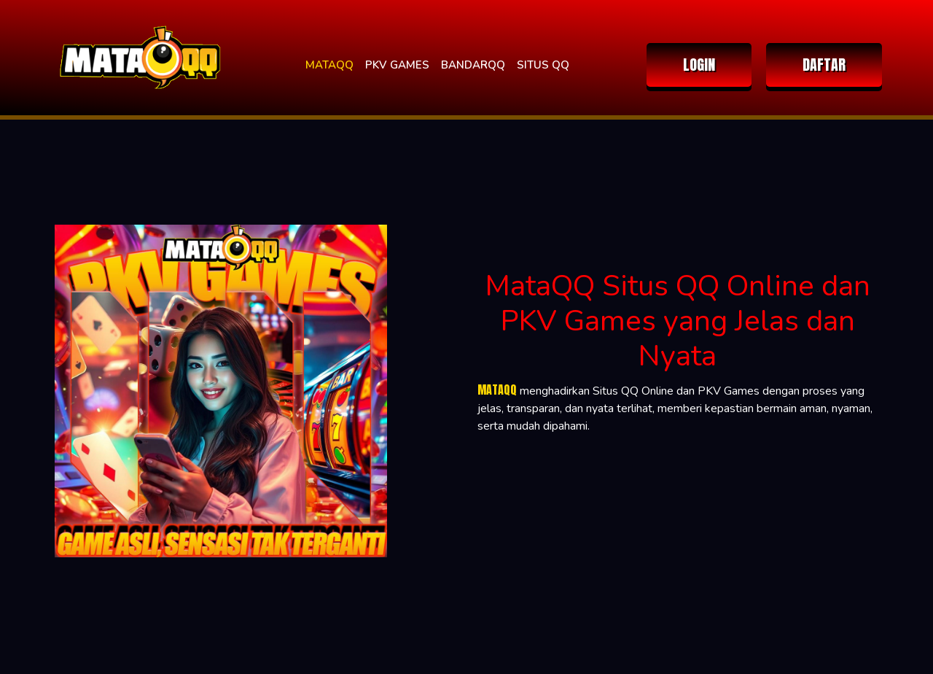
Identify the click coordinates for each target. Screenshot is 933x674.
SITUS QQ (543, 65)
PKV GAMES (397, 65)
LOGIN (699, 64)
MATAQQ (329, 65)
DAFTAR (824, 64)
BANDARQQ (473, 65)
